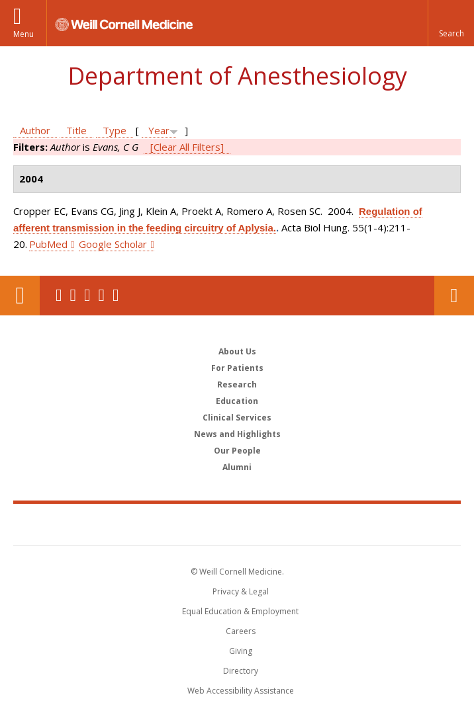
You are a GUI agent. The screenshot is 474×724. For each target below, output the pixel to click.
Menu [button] (23, 34)
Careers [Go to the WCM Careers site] (241, 631)
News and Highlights (237, 434)
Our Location (20, 295)
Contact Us (454, 295)
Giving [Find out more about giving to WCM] (240, 651)
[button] (451, 23)
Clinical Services (237, 417)
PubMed (48, 244)
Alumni (237, 467)
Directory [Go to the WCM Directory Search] (240, 670)
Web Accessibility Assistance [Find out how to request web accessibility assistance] (240, 690)
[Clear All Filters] (187, 146)
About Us (237, 351)
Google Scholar (113, 244)
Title (76, 130)
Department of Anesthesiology (237, 76)
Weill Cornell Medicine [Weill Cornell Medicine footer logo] (237, 524)
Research (237, 384)
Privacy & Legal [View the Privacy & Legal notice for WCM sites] (241, 591)
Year (158, 130)
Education (237, 401)
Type (114, 130)
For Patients (237, 368)
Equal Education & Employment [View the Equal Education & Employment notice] (240, 611)
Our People (237, 450)
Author (35, 130)
